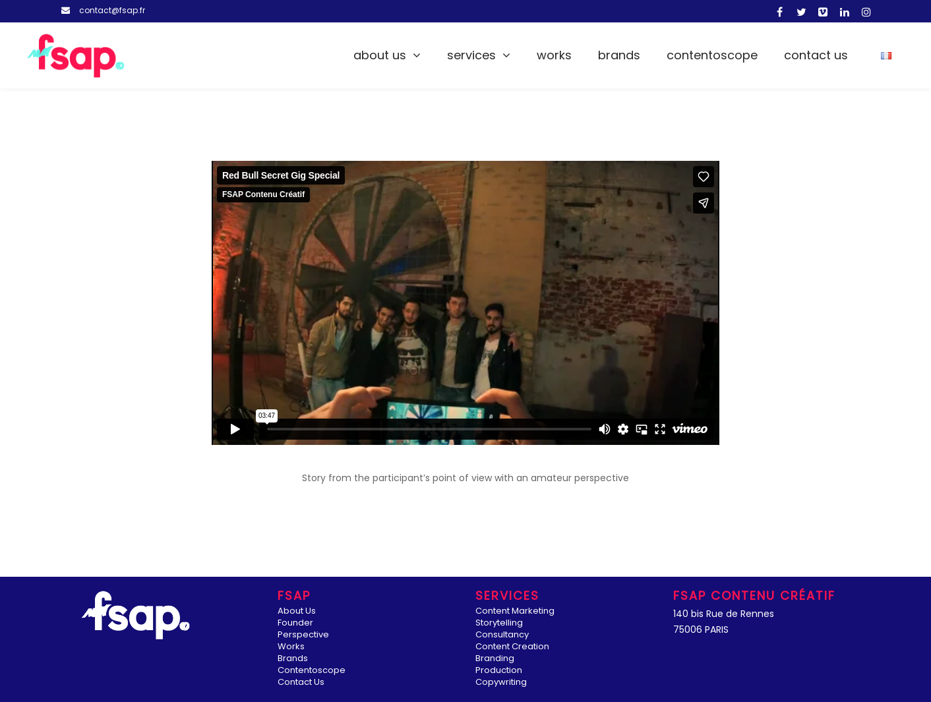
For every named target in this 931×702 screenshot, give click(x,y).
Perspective (303, 635)
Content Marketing (515, 611)
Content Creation (512, 647)
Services (471, 55)
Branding (494, 658)
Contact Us (816, 55)
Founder (295, 623)
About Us (379, 55)
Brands (619, 55)
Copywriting (501, 682)
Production (498, 670)
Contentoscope (712, 55)
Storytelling (499, 623)
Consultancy (502, 635)
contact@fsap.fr (112, 10)
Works (554, 55)
